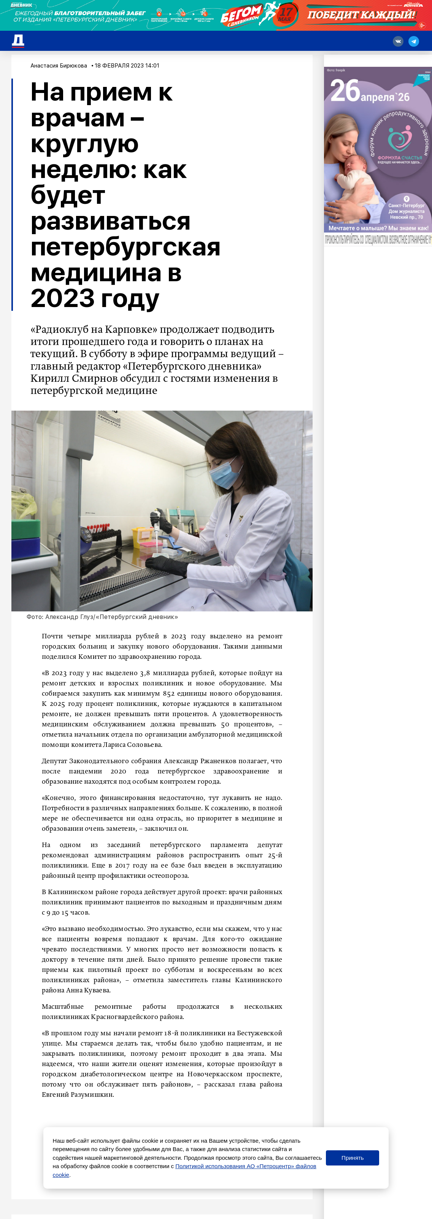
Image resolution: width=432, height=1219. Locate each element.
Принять (352, 1157)
